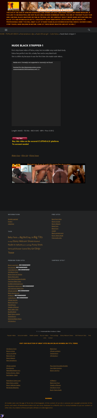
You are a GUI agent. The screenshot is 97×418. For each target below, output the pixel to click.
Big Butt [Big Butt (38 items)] (24, 237)
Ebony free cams (13, 277)
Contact (50, 338)
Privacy (10, 221)
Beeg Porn (55, 226)
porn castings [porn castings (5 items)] (27, 245)
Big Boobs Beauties (12, 387)
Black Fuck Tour (13, 302)
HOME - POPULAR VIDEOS (9, 34)
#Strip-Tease (34, 155)
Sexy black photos (56, 368)
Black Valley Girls (13, 309)
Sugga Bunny (12, 298)
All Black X (11, 295)
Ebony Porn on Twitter (15, 274)
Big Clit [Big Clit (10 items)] (31, 237)
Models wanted (13, 219)
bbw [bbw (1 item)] (18, 238)
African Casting (12, 291)
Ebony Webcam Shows (66, 335)
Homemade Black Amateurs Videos (51, 331)
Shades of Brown (13, 307)
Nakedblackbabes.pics (13, 370)
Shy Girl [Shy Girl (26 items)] (30, 249)
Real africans (12, 305)
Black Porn (55, 228)
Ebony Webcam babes (13, 385)
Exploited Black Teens (15, 319)
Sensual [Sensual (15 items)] (11, 249)
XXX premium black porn (16, 288)
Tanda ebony (54, 353)
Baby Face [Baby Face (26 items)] (12, 237)
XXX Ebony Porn (13, 272)
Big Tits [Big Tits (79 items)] (38, 237)
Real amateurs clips (27, 34)
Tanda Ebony (12, 316)
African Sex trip (12, 300)
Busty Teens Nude (57, 235)
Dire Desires (12, 267)
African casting (11, 366)
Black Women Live (13, 293)
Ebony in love (56, 221)
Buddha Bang (12, 312)
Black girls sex (10, 356)
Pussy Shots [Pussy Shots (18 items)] (37, 245)
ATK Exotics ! (12, 321)
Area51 (54, 231)
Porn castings (54, 335)
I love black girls (13, 270)
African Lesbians (55, 351)
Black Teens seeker (14, 314)
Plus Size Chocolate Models (17, 279)
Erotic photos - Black (13, 373)
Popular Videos (11, 335)
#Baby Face (16, 155)
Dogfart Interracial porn (15, 284)
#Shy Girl (24, 155)
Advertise (11, 224)
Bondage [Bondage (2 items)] (10, 241)
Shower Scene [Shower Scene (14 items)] (21, 249)
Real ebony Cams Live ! (15, 286)
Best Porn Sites (57, 219)
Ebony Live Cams (13, 265)
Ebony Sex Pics (54, 370)
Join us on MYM (11, 353)
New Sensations (11, 360)
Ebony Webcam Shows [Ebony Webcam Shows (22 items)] (23, 241)
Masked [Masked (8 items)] (37, 241)
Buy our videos (44, 335)
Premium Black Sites (14, 281)
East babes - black (12, 375)
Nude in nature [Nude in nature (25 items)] (15, 245)
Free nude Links (57, 238)
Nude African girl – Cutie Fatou (47, 34)
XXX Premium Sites (80, 335)
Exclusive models (22, 335)
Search (89, 30)
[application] (36, 93)
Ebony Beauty (56, 224)
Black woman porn (57, 233)
